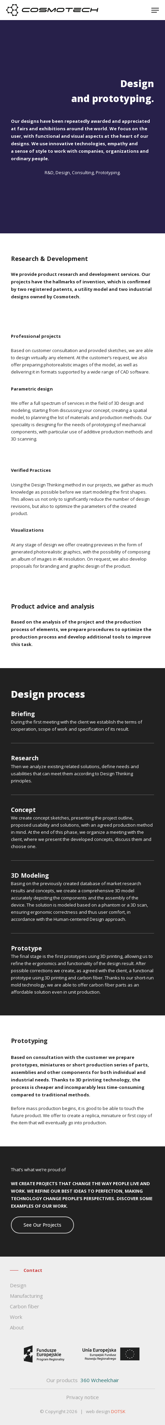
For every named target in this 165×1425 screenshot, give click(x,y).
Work (16, 1316)
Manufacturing (26, 1295)
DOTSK (118, 1411)
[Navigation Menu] (155, 10)
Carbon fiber (24, 1306)
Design (18, 1285)
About (17, 1327)
